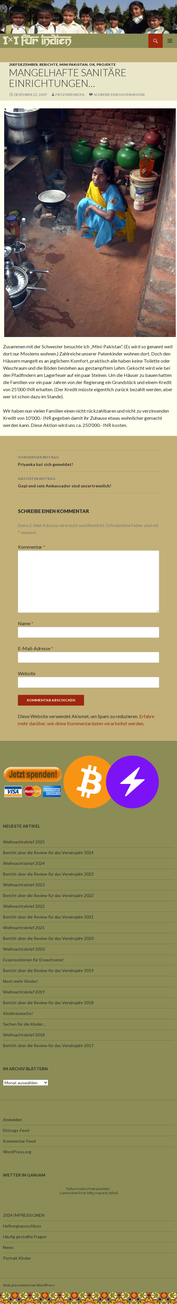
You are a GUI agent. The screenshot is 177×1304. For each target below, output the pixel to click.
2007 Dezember (23, 64)
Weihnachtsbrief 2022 (24, 906)
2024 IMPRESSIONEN (23, 1215)
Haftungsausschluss (22, 1225)
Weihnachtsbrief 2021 (24, 927)
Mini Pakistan (73, 64)
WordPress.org (17, 1151)
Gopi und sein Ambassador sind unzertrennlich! (88, 481)
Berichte (48, 64)
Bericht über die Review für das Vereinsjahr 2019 (48, 970)
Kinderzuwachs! (18, 1013)
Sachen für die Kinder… (24, 1024)
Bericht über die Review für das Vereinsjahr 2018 (48, 1002)
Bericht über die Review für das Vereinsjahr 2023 (48, 873)
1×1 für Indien (37, 41)
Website (26, 673)
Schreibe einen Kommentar (119, 94)
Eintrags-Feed (16, 1130)
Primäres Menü (170, 41)
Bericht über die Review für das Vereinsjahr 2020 (48, 938)
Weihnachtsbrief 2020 (24, 949)
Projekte (106, 64)
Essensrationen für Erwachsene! (33, 959)
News (8, 1247)
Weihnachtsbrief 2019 (24, 991)
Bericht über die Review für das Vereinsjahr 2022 (48, 895)
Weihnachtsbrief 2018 (24, 1034)
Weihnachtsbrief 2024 (24, 863)
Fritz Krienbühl (70, 94)
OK (92, 64)
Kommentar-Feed (19, 1141)
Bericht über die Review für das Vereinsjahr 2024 (48, 852)
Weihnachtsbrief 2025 (24, 841)
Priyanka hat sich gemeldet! (88, 460)
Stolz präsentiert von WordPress (29, 1285)
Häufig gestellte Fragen (25, 1236)
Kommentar (31, 547)
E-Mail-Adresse (35, 648)
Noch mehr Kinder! (20, 981)
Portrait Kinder (17, 1258)
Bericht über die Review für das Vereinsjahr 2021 (48, 916)
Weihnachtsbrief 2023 (24, 884)
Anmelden (12, 1119)
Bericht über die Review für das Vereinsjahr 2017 (48, 1045)
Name (25, 623)
